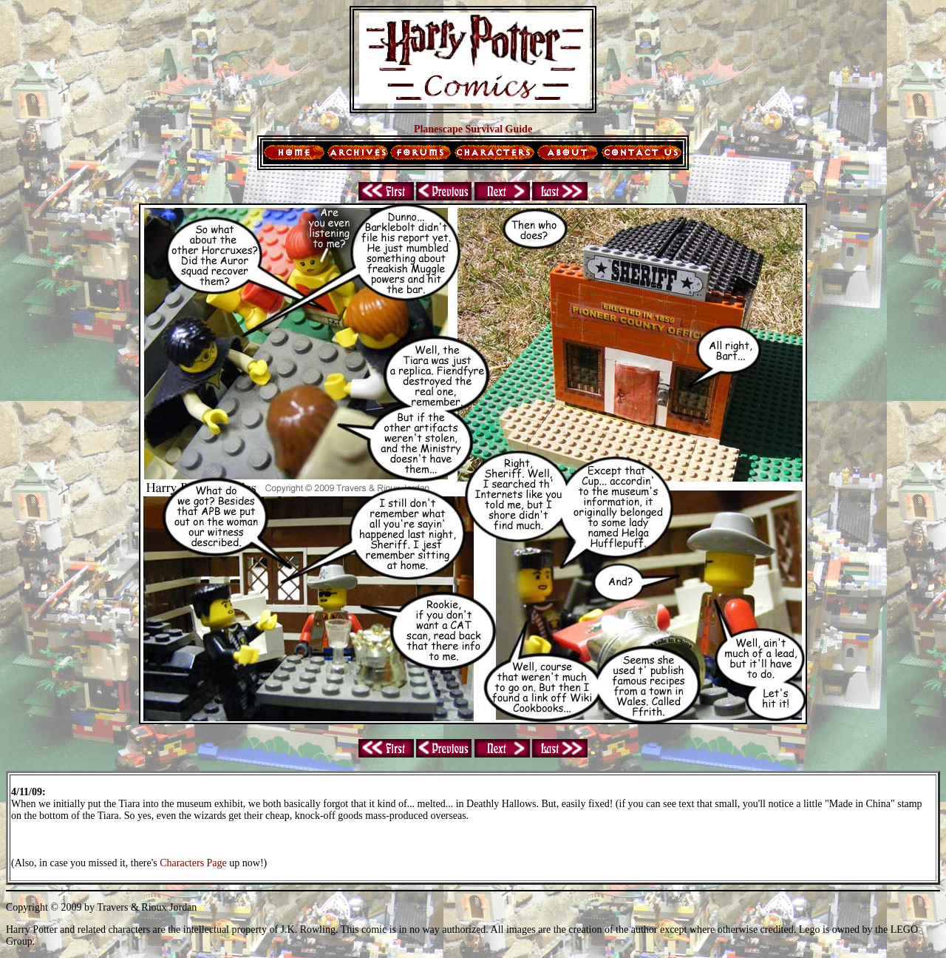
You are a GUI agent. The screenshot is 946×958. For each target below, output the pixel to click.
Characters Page (193, 862)
